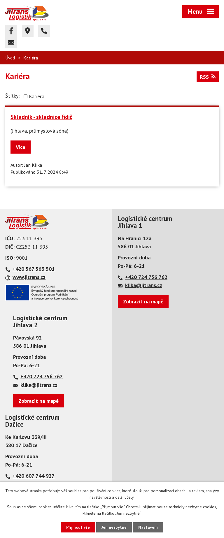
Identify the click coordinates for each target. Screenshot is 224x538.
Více (20, 147)
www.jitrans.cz (29, 277)
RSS (208, 76)
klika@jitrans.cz (143, 285)
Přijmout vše (78, 527)
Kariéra (36, 96)
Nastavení (148, 527)
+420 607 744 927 (34, 475)
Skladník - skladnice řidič (41, 116)
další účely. (124, 497)
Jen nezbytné (114, 527)
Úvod (10, 58)
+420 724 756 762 (146, 277)
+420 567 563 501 (34, 269)
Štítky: (12, 95)
